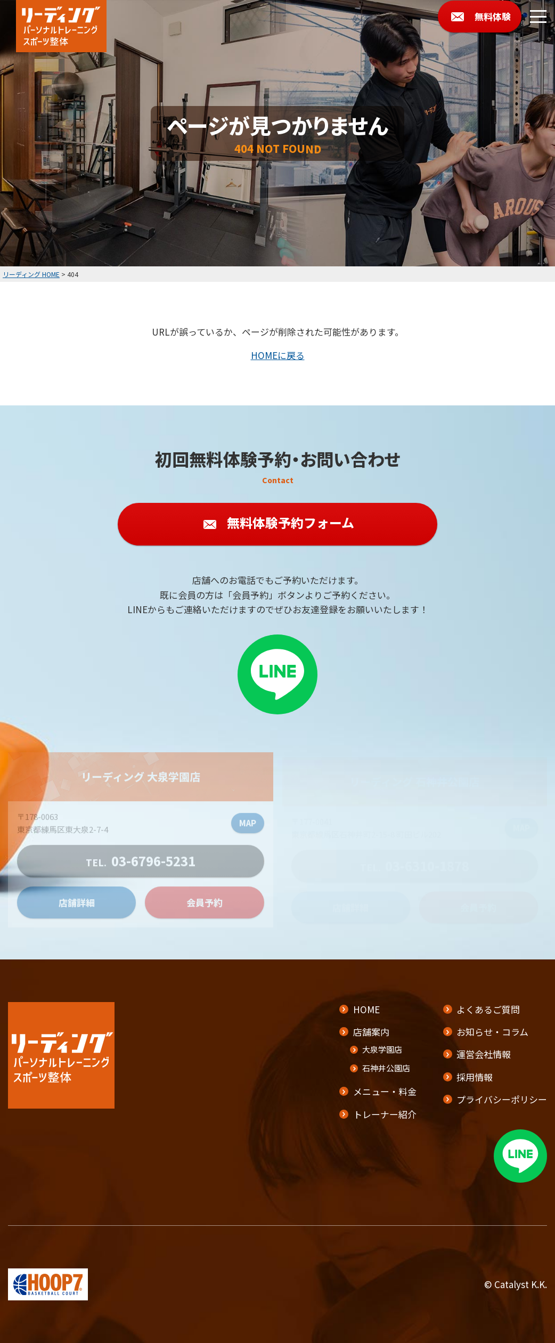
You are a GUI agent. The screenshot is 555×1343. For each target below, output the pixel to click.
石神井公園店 (386, 1067)
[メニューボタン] (538, 17)
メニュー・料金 (385, 1091)
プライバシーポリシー (501, 1099)
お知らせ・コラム (492, 1031)
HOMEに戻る (278, 355)
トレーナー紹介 (385, 1114)
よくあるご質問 (488, 1009)
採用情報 (474, 1077)
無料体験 (493, 16)
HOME (366, 1009)
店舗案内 (371, 1031)
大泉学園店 (382, 1049)
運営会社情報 (483, 1054)
